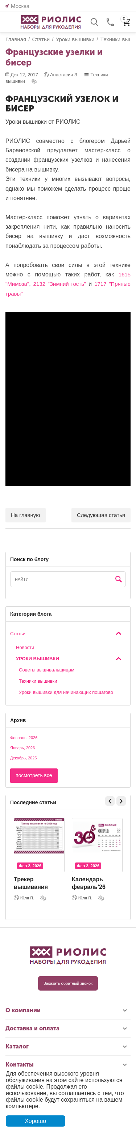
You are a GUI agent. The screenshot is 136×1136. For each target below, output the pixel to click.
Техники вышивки (38, 681)
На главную (25, 515)
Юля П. (24, 897)
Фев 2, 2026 (30, 866)
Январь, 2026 (22, 748)
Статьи (17, 633)
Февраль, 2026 (23, 738)
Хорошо (35, 1121)
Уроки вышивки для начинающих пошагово (66, 692)
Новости (25, 647)
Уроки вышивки (37, 658)
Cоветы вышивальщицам (46, 670)
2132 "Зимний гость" (59, 284)
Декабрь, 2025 (23, 758)
